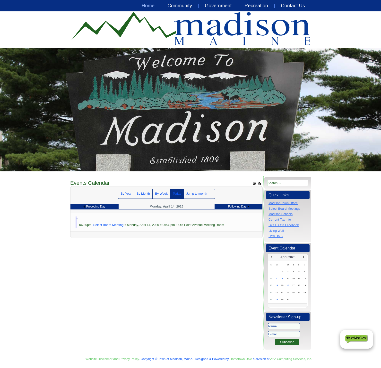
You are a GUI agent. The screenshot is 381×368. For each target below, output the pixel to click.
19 (304, 285)
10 (293, 278)
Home (148, 5)
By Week (161, 193)
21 (276, 292)
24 (293, 292)
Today (177, 193)
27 (271, 299)
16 (287, 285)
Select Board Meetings (284, 208)
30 (287, 299)
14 (276, 285)
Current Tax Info (279, 219)
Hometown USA (241, 359)
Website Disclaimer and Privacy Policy (112, 359)
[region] (190, 109)
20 (271, 292)
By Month (143, 193)
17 (293, 285)
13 (271, 285)
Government (218, 5)
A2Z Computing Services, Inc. (291, 359)
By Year (126, 193)
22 (282, 292)
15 (282, 285)
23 (287, 292)
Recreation (256, 5)
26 (304, 292)
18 (299, 285)
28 (276, 299)
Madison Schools (280, 214)
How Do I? (275, 236)
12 (304, 278)
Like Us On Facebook (283, 225)
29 (282, 299)
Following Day (237, 206)
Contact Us (293, 5)
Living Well (276, 230)
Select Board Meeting (108, 225)
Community (179, 5)
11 (299, 278)
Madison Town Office (283, 203)
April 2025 (287, 257)
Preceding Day (95, 206)
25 (299, 292)
